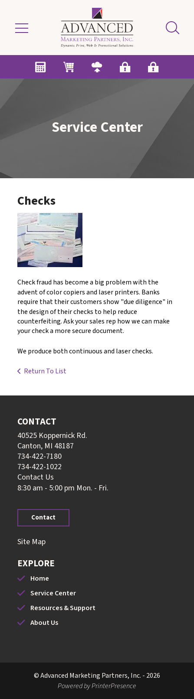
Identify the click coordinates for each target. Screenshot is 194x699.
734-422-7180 (39, 456)
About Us (44, 622)
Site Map (31, 541)
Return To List (45, 371)
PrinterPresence (114, 686)
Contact (43, 517)
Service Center (53, 593)
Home (39, 578)
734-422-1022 (39, 466)
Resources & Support (62, 608)
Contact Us (35, 477)
